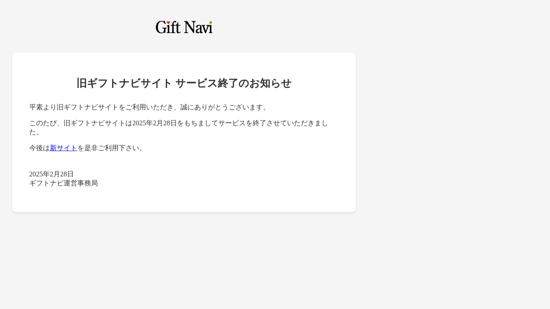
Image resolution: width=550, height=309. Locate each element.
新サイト (63, 147)
